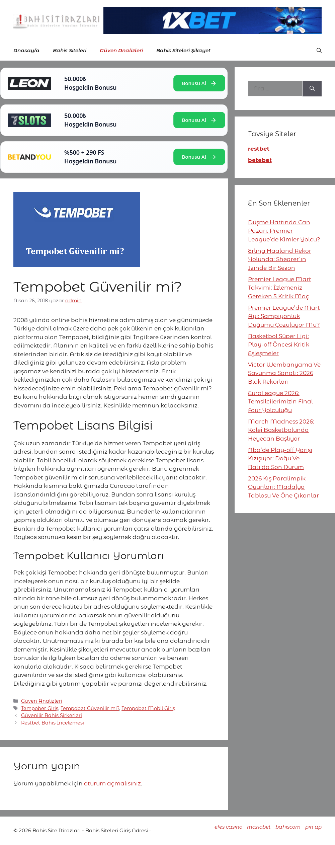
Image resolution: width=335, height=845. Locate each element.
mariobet (259, 827)
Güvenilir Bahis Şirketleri (51, 715)
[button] (319, 51)
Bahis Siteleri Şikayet (183, 50)
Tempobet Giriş (39, 708)
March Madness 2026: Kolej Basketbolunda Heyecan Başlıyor (281, 430)
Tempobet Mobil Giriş (148, 708)
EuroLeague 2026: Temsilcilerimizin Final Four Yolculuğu (280, 401)
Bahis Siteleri (69, 50)
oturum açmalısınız (112, 783)
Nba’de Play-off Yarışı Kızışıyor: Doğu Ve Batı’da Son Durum (280, 458)
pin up (313, 827)
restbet (258, 148)
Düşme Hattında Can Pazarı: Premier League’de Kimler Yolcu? (284, 231)
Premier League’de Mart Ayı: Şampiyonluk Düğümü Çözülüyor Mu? (284, 316)
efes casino (228, 827)
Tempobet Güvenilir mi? (90, 708)
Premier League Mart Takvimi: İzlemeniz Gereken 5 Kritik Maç (279, 288)
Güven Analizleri (121, 50)
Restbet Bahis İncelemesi (52, 723)
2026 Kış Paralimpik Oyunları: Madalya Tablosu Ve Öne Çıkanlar (283, 487)
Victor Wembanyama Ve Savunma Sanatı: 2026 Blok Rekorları (284, 373)
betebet (260, 160)
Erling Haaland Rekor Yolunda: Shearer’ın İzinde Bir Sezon (279, 259)
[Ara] (312, 89)
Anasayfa (26, 50)
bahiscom (288, 827)
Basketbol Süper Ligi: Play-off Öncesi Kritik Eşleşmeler (278, 345)
